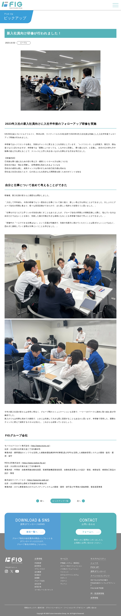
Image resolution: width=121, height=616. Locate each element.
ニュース (94, 563)
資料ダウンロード (98, 571)
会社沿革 (38, 584)
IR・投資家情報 (97, 593)
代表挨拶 (38, 563)
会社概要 (38, 572)
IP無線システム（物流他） (70, 563)
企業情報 (38, 559)
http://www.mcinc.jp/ (40, 446)
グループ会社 (40, 581)
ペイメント (64, 572)
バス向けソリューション (69, 569)
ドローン (63, 581)
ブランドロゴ (40, 569)
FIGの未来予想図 (97, 588)
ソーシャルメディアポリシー (74, 608)
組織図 (37, 578)
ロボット (63, 578)
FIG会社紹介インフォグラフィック (102, 584)
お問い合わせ (92, 608)
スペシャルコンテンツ (100, 576)
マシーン (63, 584)
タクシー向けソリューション (71, 566)
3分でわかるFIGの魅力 (99, 580)
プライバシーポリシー (54, 608)
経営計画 (38, 587)
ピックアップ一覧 (60, 501)
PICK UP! (95, 567)
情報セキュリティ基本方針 (34, 608)
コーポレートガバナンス (44, 590)
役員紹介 (38, 575)
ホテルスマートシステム (69, 575)
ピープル (23, 43)
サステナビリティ (98, 559)
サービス (64, 559)
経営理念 (38, 566)
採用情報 (94, 598)
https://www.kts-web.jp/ (38, 480)
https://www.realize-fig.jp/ (33, 463)
